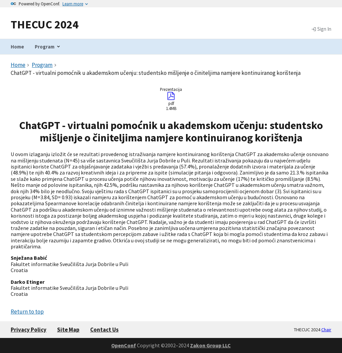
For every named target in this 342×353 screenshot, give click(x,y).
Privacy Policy (28, 329)
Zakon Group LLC (210, 345)
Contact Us (104, 329)
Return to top (27, 311)
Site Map (68, 329)
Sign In (321, 29)
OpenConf (123, 345)
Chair (326, 330)
